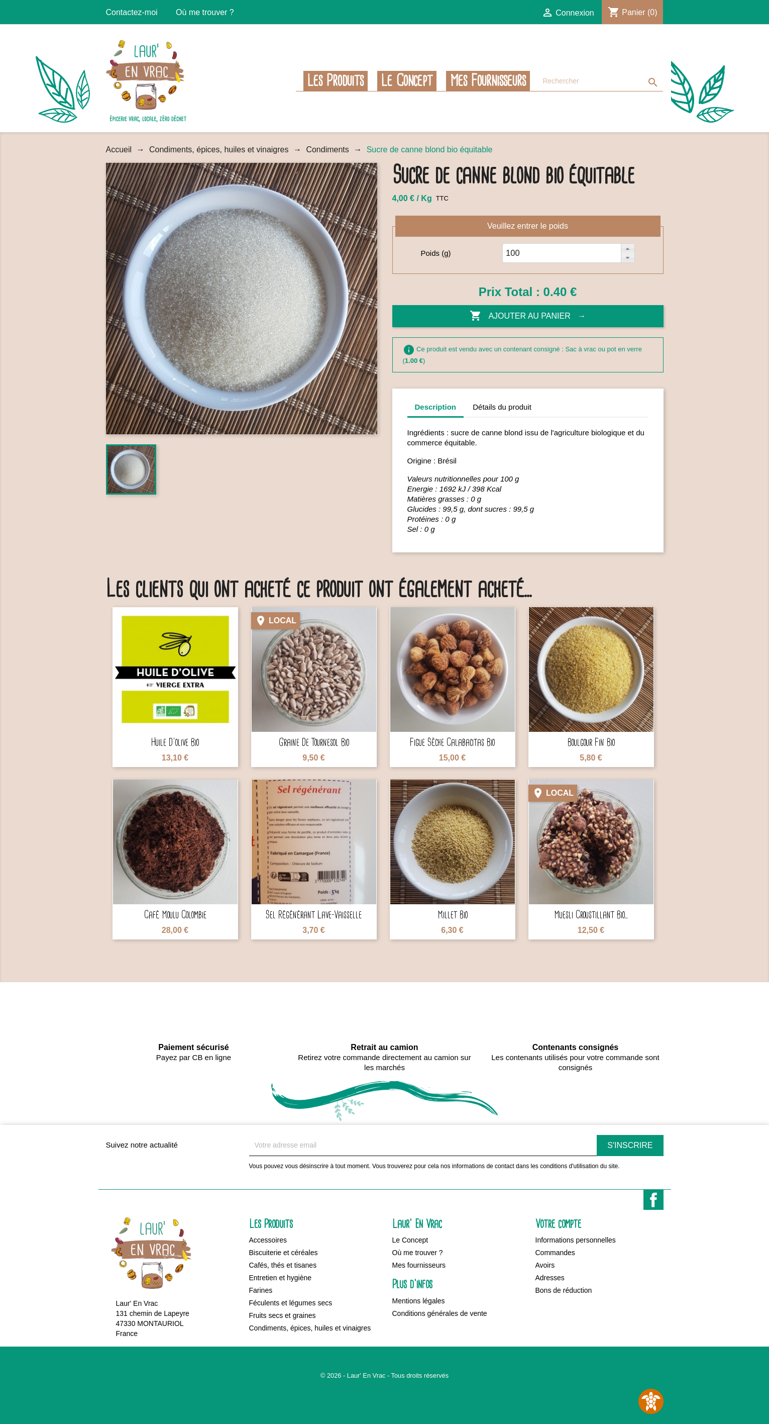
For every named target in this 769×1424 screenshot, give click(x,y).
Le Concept (406, 80)
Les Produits (335, 80)
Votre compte (558, 1224)
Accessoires (268, 1240)
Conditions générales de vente (439, 1313)
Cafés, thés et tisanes (283, 1265)
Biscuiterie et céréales (283, 1253)
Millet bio (452, 915)
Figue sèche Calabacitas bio (452, 742)
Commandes (555, 1253)
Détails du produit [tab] (502, 407)
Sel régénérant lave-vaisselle (314, 915)
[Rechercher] (600, 81)
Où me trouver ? (205, 12)
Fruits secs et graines (282, 1315)
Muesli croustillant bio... (591, 915)
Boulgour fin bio (591, 742)
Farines (261, 1290)
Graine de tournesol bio (314, 742)
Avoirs (545, 1265)
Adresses (550, 1278)
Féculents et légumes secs (291, 1303)
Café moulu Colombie (175, 915)
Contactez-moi (132, 12)
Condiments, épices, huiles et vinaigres (310, 1328)
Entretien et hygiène (280, 1278)
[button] (627, 248)
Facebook (653, 1200)
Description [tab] (436, 407)
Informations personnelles (575, 1240)
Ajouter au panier (521, 316)
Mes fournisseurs (488, 80)
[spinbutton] (516, 253)
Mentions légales (418, 1301)
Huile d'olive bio (175, 742)
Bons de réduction (563, 1290)
